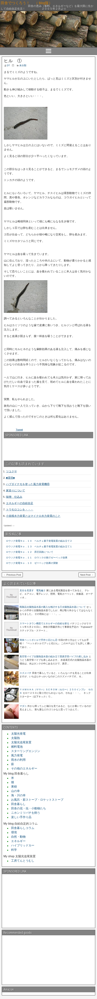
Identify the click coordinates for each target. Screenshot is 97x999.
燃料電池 (15, 746)
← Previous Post (12, 574)
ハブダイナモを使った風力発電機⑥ (28, 484)
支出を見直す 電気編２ (33, 590)
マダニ (23, 706)
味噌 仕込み (14, 496)
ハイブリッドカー (21, 845)
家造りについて (15, 490)
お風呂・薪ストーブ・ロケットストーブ (35, 799)
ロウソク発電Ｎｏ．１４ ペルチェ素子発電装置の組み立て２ (39, 541)
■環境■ (10, 477)
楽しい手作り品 (19, 817)
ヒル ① (13, 60)
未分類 (22, 65)
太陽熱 (14, 737)
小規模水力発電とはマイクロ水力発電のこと (33, 515)
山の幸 (14, 790)
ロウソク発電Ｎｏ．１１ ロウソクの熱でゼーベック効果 (36, 557)
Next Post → (87, 574)
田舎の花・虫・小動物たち (27, 808)
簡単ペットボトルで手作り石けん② (38, 640)
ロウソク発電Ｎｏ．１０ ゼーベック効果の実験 (32, 563)
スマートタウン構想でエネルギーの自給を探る (44, 623)
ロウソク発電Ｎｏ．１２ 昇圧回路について (31, 552)
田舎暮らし (17, 804)
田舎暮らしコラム (21, 828)
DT (8, 65)
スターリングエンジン (24, 751)
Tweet (19, 429)
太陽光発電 (17, 733)
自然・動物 (17, 836)
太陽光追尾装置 (19, 742)
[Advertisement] (23, 448)
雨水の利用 (17, 759)
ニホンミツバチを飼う (24, 812)
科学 (12, 849)
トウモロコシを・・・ (19, 509)
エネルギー (17, 841)
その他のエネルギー (22, 768)
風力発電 (15, 755)
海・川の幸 (17, 795)
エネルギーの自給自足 (19, 503)
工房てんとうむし (21, 860)
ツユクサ (11, 471)
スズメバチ (25, 673)
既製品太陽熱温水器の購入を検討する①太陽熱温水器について (53, 607)
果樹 (12, 786)
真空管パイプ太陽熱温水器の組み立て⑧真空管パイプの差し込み (54, 656)
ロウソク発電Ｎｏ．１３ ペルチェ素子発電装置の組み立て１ (39, 546)
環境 (12, 832)
